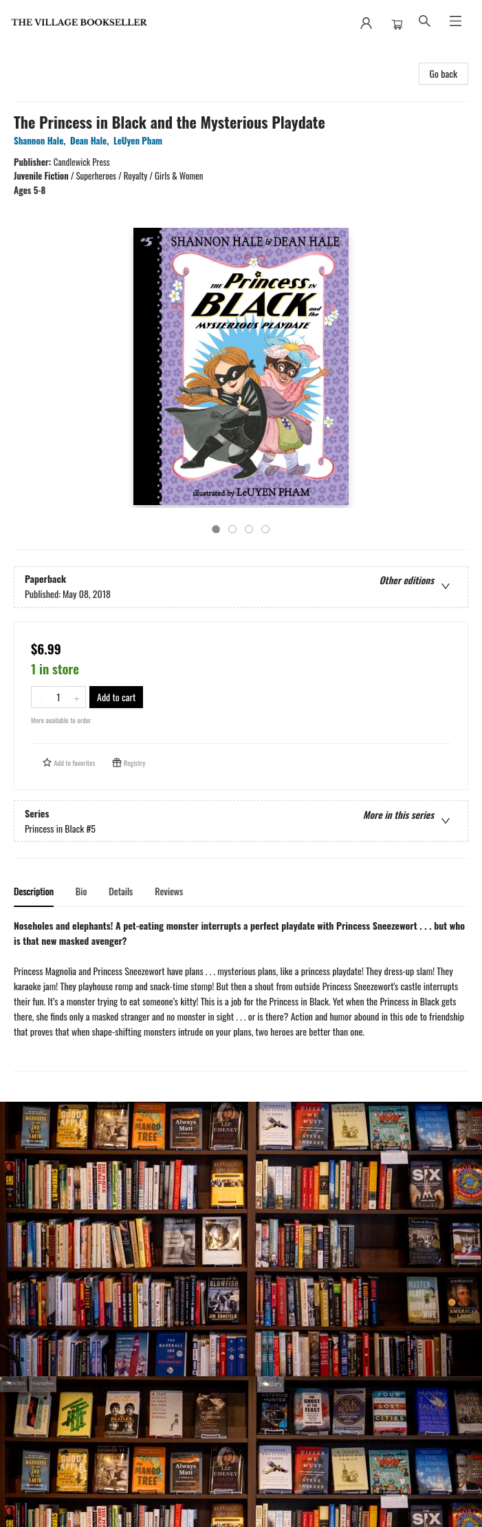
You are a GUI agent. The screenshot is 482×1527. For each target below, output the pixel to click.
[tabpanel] (241, 994)
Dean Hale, (91, 140)
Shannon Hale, (42, 140)
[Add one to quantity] (76, 697)
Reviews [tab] (169, 891)
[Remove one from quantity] (40, 697)
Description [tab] (34, 891)
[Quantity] (58, 697)
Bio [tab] (81, 891)
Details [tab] (121, 891)
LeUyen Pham (140, 140)
